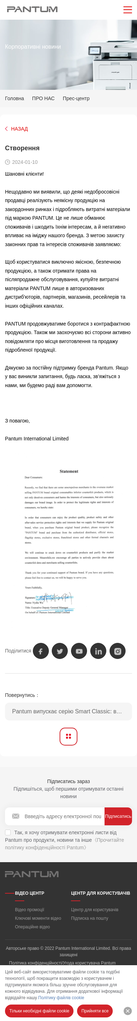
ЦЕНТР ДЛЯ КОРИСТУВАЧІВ (100, 893)
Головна (14, 98)
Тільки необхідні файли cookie (39, 1010)
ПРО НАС (43, 98)
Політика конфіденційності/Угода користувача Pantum (62, 963)
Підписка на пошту (89, 918)
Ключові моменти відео (38, 918)
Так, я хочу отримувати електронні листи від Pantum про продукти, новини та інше (64, 840)
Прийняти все (94, 1010)
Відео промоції (29, 909)
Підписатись (118, 816)
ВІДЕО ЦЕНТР (29, 893)
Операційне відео (32, 926)
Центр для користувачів (94, 909)
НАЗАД (19, 129)
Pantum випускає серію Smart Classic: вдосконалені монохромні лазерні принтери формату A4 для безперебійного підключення (72, 711)
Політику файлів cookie (61, 997)
